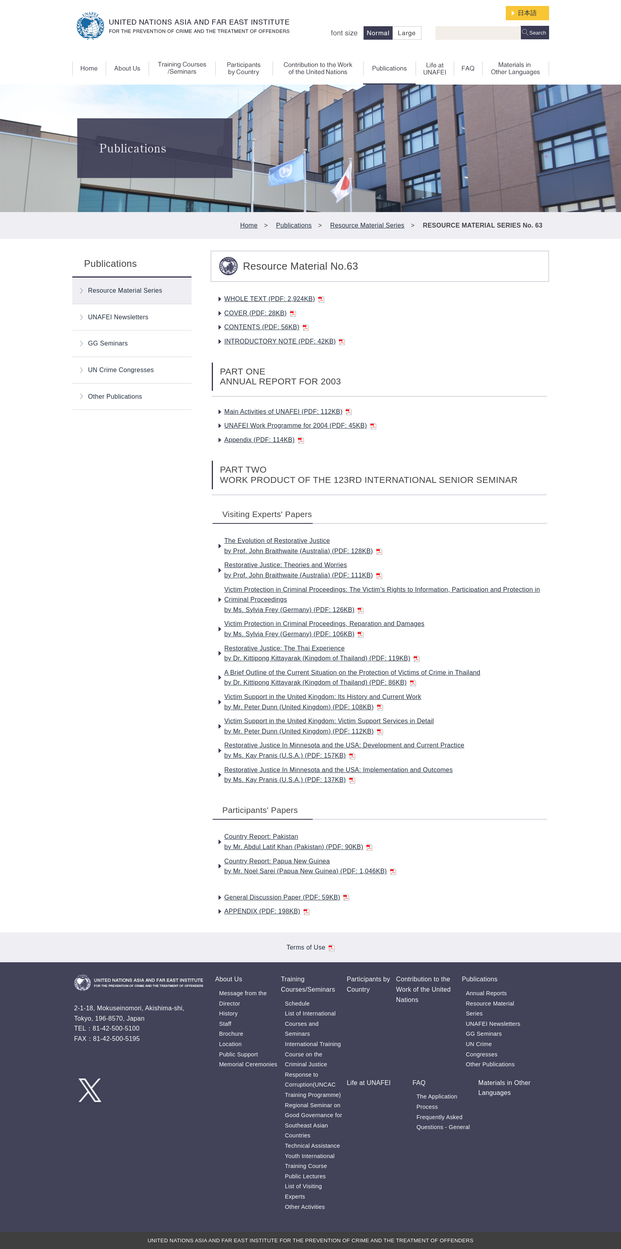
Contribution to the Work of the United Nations (423, 989)
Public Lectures (305, 1176)
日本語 (527, 13)
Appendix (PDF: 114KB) (264, 439)
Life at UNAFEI (369, 1082)
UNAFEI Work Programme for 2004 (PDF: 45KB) (300, 425)
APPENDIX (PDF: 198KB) (267, 911)
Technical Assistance (312, 1146)
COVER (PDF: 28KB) (260, 313)
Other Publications (115, 396)
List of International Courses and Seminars (310, 1023)
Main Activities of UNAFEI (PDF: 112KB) (288, 411)
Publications (294, 225)
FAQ (419, 1082)
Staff (225, 1024)
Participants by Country (368, 984)
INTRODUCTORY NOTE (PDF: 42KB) (284, 341)
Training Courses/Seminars (308, 984)
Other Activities (305, 1207)
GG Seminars (108, 343)
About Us (228, 979)
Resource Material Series (367, 225)
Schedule (297, 1003)
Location (230, 1044)
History (228, 1013)
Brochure (231, 1034)
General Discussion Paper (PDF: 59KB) (287, 897)
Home (248, 225)
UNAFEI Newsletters (118, 317)
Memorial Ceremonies (248, 1064)
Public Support (238, 1054)
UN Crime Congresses (121, 370)
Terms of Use (310, 947)
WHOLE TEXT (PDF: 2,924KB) (274, 298)
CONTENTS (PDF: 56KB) (266, 327)
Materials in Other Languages (504, 1087)
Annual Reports (486, 993)
